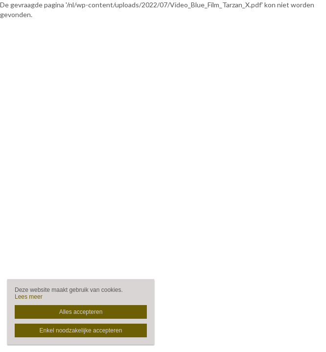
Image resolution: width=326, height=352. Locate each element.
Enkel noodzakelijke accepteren (81, 330)
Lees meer (29, 296)
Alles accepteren (81, 311)
